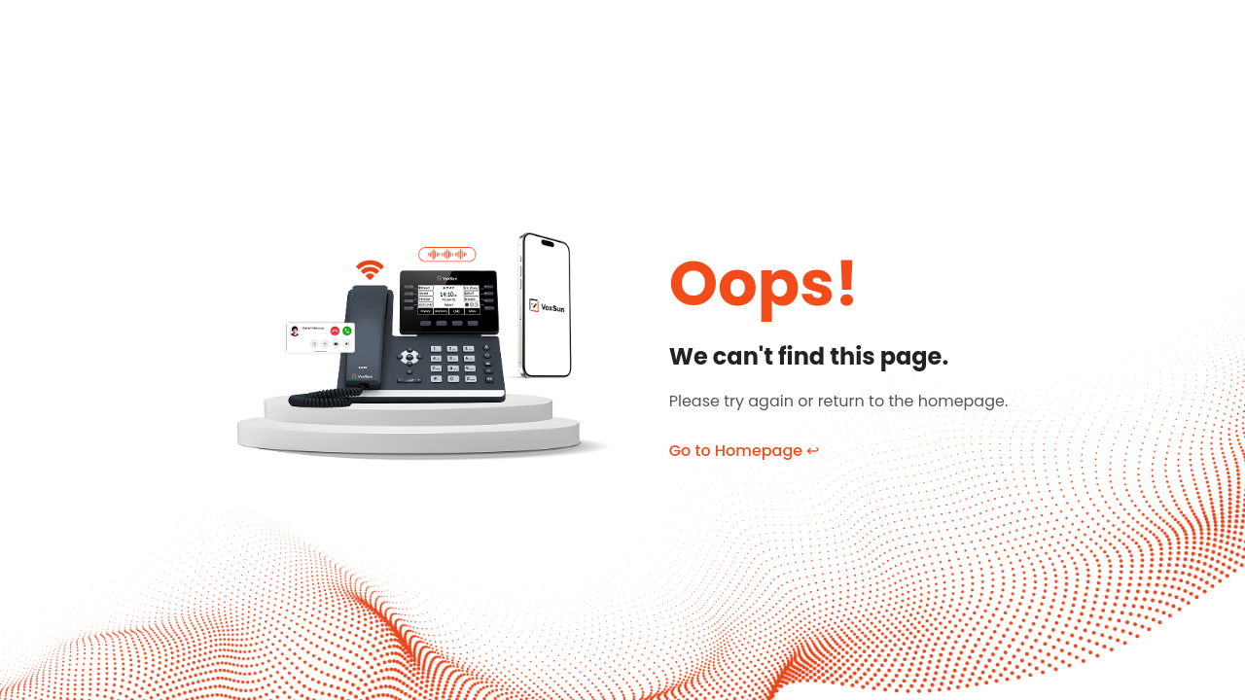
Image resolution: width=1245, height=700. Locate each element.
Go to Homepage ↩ (744, 450)
